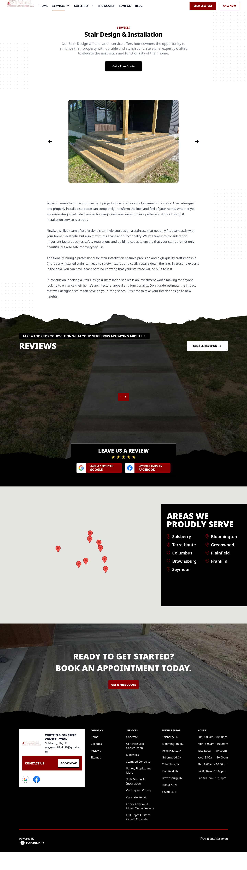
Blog (139, 15)
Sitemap (96, 776)
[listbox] (123, 160)
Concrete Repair (136, 815)
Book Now (67, 781)
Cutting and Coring (138, 809)
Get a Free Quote (123, 85)
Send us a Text (203, 15)
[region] (123, 160)
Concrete (132, 755)
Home (43, 15)
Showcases (106, 15)
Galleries (96, 762)
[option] (123, 160)
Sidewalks (132, 773)
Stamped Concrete (138, 780)
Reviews (125, 15)
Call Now (229, 15)
